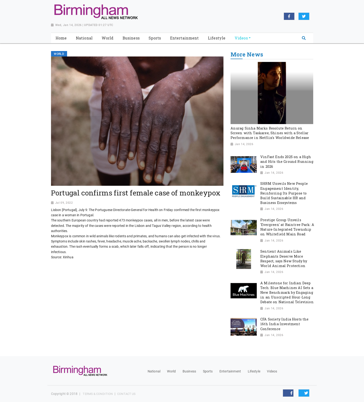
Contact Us (126, 394)
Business (189, 371)
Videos (272, 371)
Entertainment (230, 371)
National (154, 371)
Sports (208, 371)
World (171, 371)
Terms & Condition (98, 394)
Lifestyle (254, 371)
